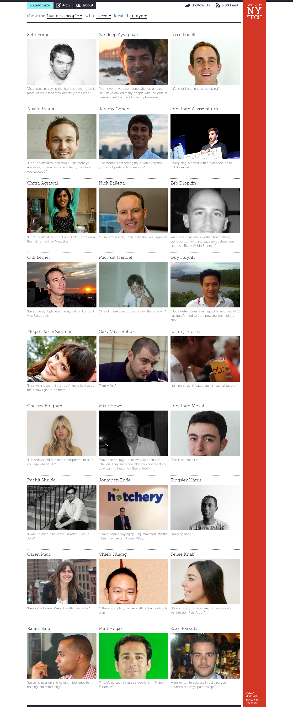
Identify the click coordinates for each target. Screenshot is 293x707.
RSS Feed (230, 5)
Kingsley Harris (186, 480)
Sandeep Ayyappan (118, 34)
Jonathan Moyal (187, 405)
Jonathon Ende (115, 480)
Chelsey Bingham (45, 405)
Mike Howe (110, 405)
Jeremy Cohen (114, 108)
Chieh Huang (113, 554)
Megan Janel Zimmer (49, 331)
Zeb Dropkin (183, 183)
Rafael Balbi (39, 628)
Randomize (40, 5)
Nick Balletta (112, 183)
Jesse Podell (182, 34)
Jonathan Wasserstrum (194, 108)
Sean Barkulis (184, 628)
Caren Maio (39, 554)
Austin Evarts (40, 108)
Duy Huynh (182, 257)
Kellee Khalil (183, 554)
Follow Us (201, 5)
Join (66, 5)
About (88, 5)
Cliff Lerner (38, 257)
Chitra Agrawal (42, 183)
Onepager (251, 703)
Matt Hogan (111, 628)
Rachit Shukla (41, 480)
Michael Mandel (115, 257)
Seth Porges (39, 34)
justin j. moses (185, 331)
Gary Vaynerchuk (117, 331)
